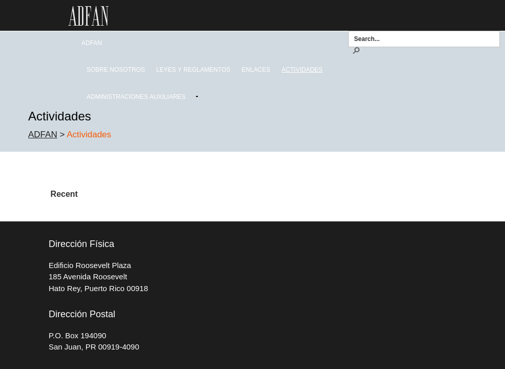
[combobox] (421, 38)
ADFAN (42, 134)
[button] (356, 50)
